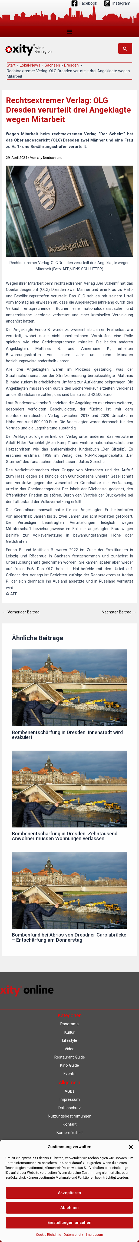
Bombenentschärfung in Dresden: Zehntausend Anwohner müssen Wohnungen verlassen (64, 836)
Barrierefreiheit (70, 1132)
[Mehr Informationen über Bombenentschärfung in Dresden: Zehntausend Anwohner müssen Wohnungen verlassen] (69, 788)
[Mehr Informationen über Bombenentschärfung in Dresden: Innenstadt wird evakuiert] (69, 687)
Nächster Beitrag (119, 612)
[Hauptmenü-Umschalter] (69, 31)
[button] (131, 1147)
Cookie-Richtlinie (48, 1235)
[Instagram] (117, 3)
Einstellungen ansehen (69, 1222)
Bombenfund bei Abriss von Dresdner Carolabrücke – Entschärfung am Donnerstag (69, 937)
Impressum (94, 1235)
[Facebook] (84, 3)
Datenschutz (73, 1235)
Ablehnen (69, 1207)
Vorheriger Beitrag (21, 612)
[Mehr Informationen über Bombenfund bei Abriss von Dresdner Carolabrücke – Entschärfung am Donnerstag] (69, 890)
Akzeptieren (69, 1192)
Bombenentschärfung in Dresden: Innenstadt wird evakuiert (67, 735)
